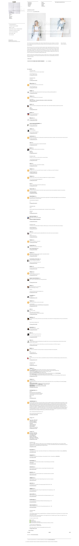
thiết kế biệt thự (32, 385)
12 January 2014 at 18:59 (33, 324)
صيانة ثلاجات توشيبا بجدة (33, 421)
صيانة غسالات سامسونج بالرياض (34, 438)
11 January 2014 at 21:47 (33, 139)
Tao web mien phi (32, 370)
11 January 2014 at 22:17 (33, 153)
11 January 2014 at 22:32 (33, 160)
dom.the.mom (32, 136)
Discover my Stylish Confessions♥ (35, 219)
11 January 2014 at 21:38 (33, 120)
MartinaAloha (32, 327)
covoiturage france (32, 390)
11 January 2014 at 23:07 (33, 180)
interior (10, 16)
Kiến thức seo (34, 374)
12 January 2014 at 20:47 (33, 337)
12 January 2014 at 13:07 (33, 282)
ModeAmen (31, 317)
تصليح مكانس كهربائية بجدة (33, 433)
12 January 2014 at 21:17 (33, 353)
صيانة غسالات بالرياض (33, 424)
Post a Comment (31, 530)
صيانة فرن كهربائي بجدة (33, 434)
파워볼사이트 (32, 477)
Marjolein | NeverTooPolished (34, 278)
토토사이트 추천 (32, 494)
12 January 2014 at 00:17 (33, 203)
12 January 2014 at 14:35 (33, 292)
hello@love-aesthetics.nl (60, 2)
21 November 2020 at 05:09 (34, 414)
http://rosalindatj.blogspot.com (34, 248)
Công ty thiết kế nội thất (33, 383)
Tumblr (29, 6)
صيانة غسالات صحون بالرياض (34, 437)
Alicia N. (31, 104)
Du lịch (36, 371)
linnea (31, 163)
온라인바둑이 (58, 456)
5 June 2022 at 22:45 (33, 452)
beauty (10, 17)
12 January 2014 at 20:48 (33, 345)
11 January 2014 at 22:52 (33, 173)
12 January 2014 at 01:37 (33, 228)
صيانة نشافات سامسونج (33, 436)
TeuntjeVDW (31, 295)
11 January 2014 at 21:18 (33, 109)
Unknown (31, 96)
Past (70, 532)
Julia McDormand (32, 401)
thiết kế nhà (40, 384)
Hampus (31, 266)
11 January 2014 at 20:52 (33, 87)
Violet (30, 231)
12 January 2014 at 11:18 (33, 275)
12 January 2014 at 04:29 (33, 242)
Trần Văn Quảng (58, 373)
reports (10, 18)
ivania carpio (29, 58)
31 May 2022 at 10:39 (33, 446)
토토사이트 (31, 483)
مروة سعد (31, 417)
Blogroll (43, 3)
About (43, 2)
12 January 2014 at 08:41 (33, 256)
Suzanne (31, 112)
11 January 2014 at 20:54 (33, 93)
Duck (30, 332)
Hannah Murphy (32, 196)
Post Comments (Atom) (34, 534)
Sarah (30, 340)
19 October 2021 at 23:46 (33, 439)
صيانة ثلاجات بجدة (32, 426)
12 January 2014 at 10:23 (33, 263)
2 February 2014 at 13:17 (33, 365)
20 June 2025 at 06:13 (33, 485)
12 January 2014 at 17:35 (33, 306)
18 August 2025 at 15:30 (33, 528)
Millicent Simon (32, 83)
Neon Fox (31, 108)
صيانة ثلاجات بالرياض (32, 425)
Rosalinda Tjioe (32, 245)
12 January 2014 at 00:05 (33, 193)
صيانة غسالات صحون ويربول (33, 419)
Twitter (29, 5)
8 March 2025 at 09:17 (33, 480)
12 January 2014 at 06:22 (33, 249)
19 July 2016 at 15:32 (33, 398)
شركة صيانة (31, 423)
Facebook (29, 4)
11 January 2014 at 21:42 (33, 133)
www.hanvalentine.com (33, 227)
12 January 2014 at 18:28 (33, 314)
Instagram (30, 3)
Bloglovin (30, 2)
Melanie (31, 348)
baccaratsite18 (32, 460)
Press (43, 5)
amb (34, 443)
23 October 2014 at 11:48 (33, 376)
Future (28, 532)
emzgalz (31, 90)
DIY (9, 15)
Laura (30, 142)
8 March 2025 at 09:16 (33, 469)
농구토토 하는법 (32, 499)
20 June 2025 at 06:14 (33, 507)
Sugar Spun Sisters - (41, 100)
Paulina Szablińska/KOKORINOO (35, 123)
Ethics (43, 4)
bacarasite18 (32, 449)
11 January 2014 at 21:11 (33, 101)
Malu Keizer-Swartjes (33, 216)
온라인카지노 (32, 472)
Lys (30, 183)
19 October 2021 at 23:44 (33, 428)
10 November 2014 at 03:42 (34, 387)
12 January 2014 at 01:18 (33, 213)
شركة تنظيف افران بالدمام (33, 420)
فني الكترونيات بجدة (32, 435)
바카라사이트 (32, 462)
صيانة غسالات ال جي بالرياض (34, 427)
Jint (30, 309)
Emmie (31, 285)
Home (50, 532)
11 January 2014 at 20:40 (33, 80)
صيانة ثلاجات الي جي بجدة (33, 422)
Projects (43, 6)
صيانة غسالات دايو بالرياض (33, 432)
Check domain (34, 369)
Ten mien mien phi (36, 372)
